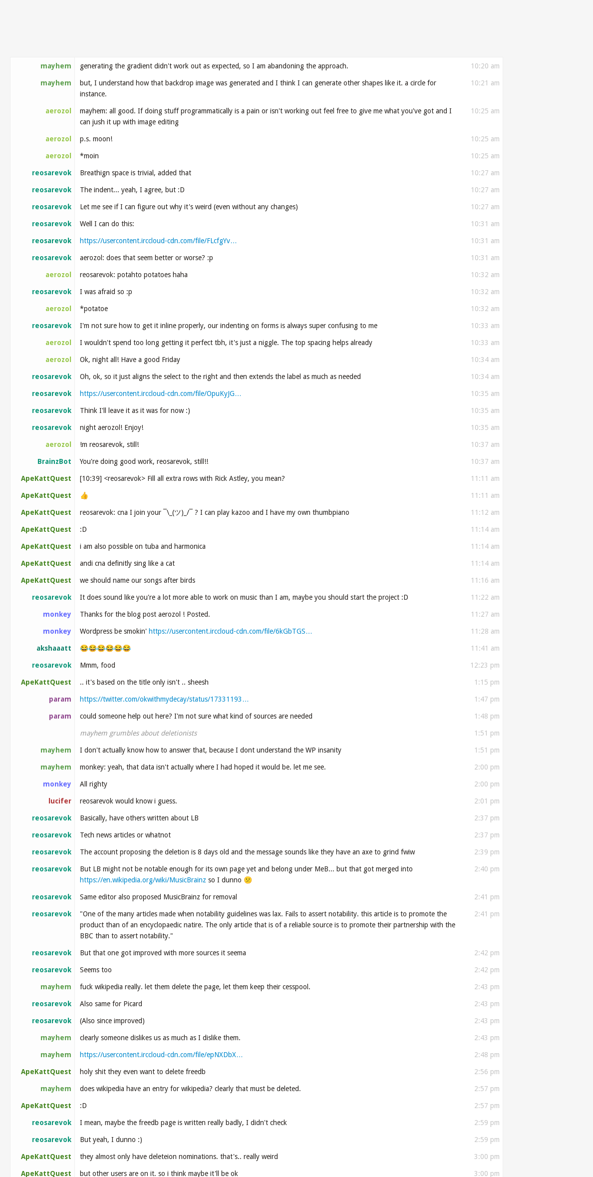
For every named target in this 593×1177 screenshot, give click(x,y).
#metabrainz (47, 41)
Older (533, 78)
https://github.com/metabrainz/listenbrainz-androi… (274, 128)
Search (563, 40)
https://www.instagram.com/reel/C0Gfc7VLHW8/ (154, 382)
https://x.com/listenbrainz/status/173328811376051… (164, 100)
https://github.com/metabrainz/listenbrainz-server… (305, 292)
